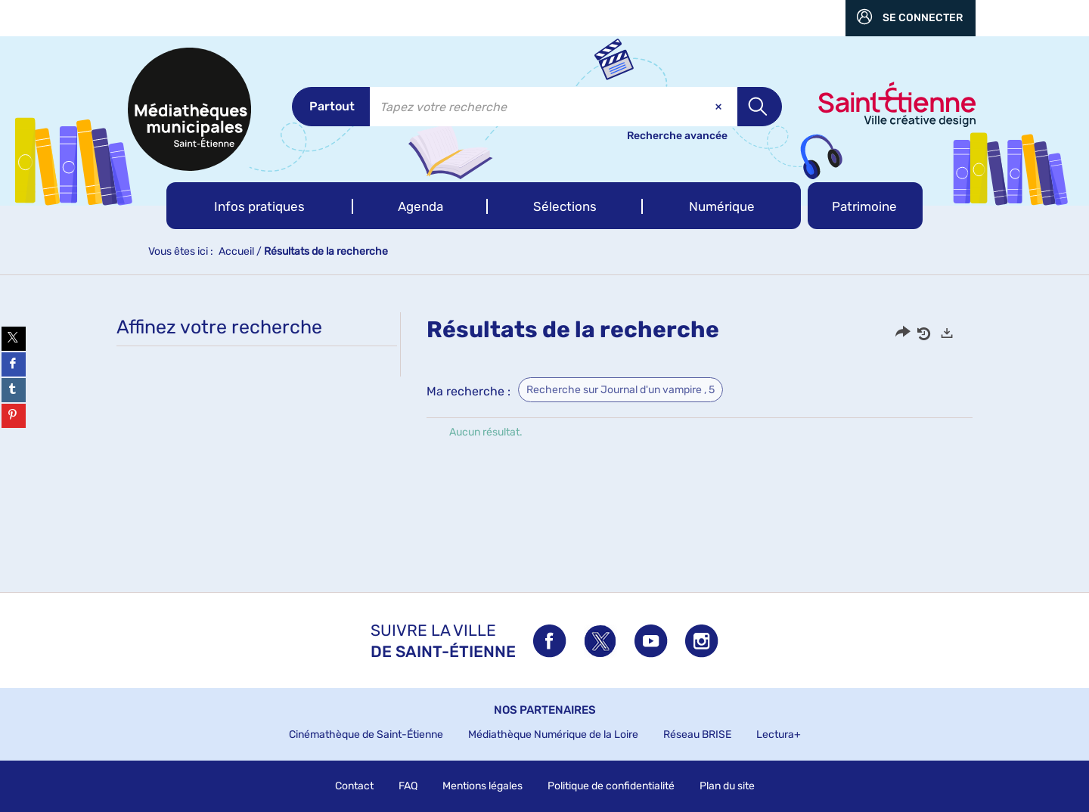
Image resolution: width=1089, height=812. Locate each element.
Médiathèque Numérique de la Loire (553, 734)
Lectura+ (778, 734)
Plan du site (727, 785)
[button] (259, 205)
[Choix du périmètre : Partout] (331, 106)
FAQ (408, 785)
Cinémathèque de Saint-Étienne (366, 734)
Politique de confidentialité (611, 785)
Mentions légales (482, 785)
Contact (354, 785)
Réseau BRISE (697, 734)
